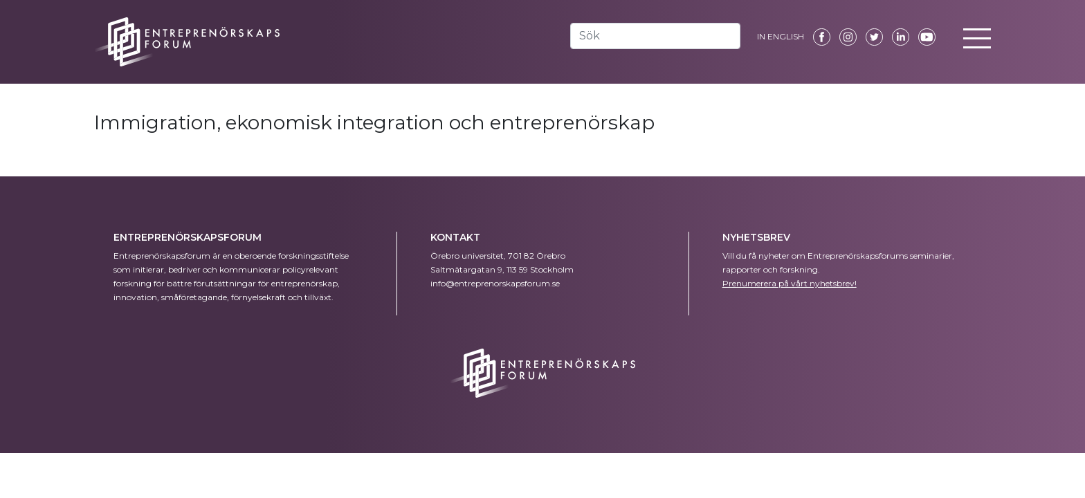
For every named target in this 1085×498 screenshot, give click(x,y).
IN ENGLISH (780, 36)
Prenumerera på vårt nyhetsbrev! (789, 283)
